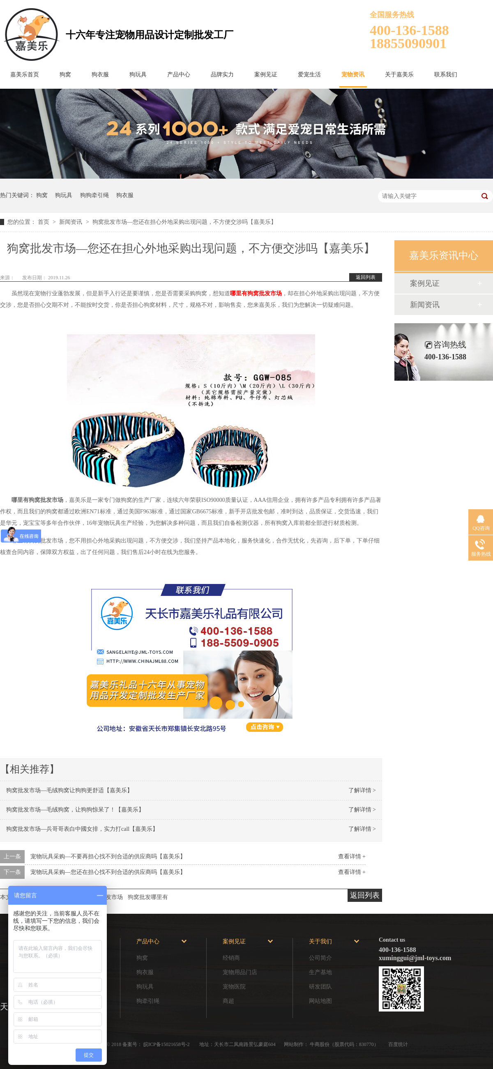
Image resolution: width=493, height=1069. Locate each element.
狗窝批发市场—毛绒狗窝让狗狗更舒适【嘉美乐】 (69, 790)
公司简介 (320, 958)
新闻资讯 (71, 222)
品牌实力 (222, 74)
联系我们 (445, 74)
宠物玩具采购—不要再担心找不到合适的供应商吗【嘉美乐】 (108, 856)
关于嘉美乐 (399, 74)
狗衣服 (100, 74)
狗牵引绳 (147, 1001)
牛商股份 (319, 1044)
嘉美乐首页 (24, 74)
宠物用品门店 (240, 972)
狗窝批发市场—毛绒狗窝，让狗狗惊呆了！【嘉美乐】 (75, 810)
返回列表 (366, 277)
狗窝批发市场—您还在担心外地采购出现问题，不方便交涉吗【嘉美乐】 (184, 222)
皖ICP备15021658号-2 (167, 1044)
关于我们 (320, 941)
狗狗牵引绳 (94, 195)
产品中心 (178, 74)
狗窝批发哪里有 (148, 897)
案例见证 (265, 74)
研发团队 (320, 987)
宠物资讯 (352, 74)
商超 (228, 1001)
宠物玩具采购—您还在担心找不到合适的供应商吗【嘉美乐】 (108, 872)
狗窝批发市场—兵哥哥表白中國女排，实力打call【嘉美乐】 (82, 829)
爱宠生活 (309, 74)
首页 (44, 222)
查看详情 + (352, 856)
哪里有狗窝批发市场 (256, 293)
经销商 (231, 958)
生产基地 (320, 972)
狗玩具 (138, 74)
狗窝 (65, 74)
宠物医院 (234, 987)
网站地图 (320, 1001)
